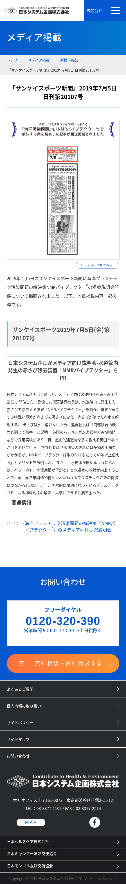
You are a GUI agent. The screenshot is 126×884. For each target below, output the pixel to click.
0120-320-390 (63, 621)
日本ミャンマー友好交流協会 (32, 853)
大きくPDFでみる (99, 265)
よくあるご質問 (20, 689)
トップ (12, 60)
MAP (31, 822)
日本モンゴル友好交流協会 (30, 865)
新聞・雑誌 (69, 60)
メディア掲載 (39, 60)
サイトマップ (18, 739)
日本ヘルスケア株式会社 (28, 841)
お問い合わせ (18, 756)
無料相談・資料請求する (69, 663)
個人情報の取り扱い (24, 706)
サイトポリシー (20, 722)
